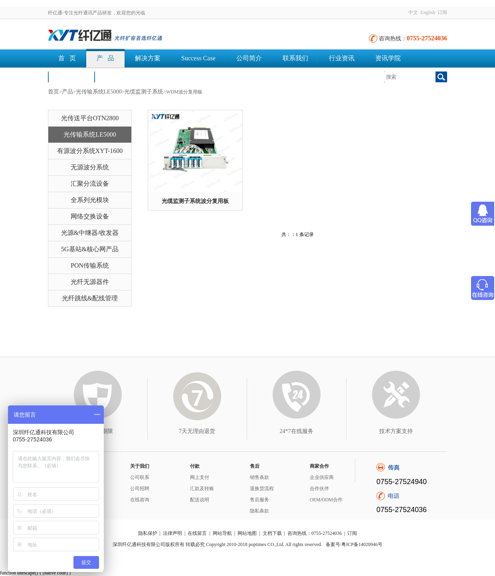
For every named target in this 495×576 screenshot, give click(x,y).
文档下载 (117, 76)
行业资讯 (341, 58)
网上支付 (199, 477)
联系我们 (295, 58)
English (427, 12)
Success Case (198, 58)
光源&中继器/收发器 (90, 232)
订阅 (442, 12)
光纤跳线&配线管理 (90, 298)
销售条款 (259, 477)
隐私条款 (259, 511)
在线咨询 (139, 500)
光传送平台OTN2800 (90, 118)
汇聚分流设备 (90, 183)
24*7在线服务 (296, 431)
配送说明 (199, 500)
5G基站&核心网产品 (90, 249)
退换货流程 (262, 488)
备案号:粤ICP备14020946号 (354, 544)
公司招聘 (139, 488)
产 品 (105, 58)
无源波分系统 (90, 167)
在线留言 (197, 533)
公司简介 (249, 58)
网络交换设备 (90, 216)
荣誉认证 (71, 76)
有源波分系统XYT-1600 (90, 150)
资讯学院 (388, 58)
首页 (53, 92)
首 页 (67, 58)
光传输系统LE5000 (99, 92)
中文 (413, 12)
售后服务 (259, 500)
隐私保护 (147, 533)
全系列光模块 (90, 200)
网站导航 (222, 533)
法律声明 (172, 533)
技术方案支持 (396, 431)
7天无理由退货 (197, 431)
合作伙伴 (319, 488)
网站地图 (247, 533)
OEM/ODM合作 (326, 500)
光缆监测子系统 (143, 92)
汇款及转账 (202, 488)
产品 (67, 92)
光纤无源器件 (90, 281)
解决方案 (147, 58)
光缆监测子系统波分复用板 (195, 201)
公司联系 (139, 477)
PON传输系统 (90, 265)
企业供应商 (322, 477)
